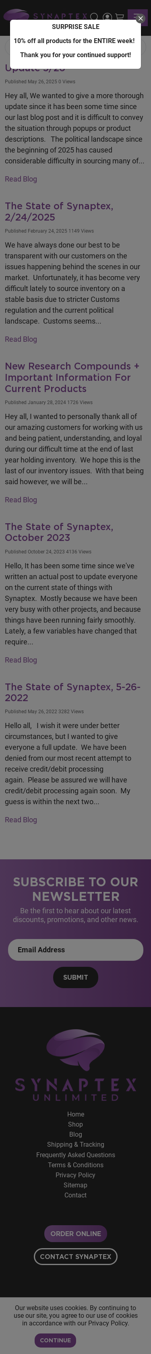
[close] (140, 18)
